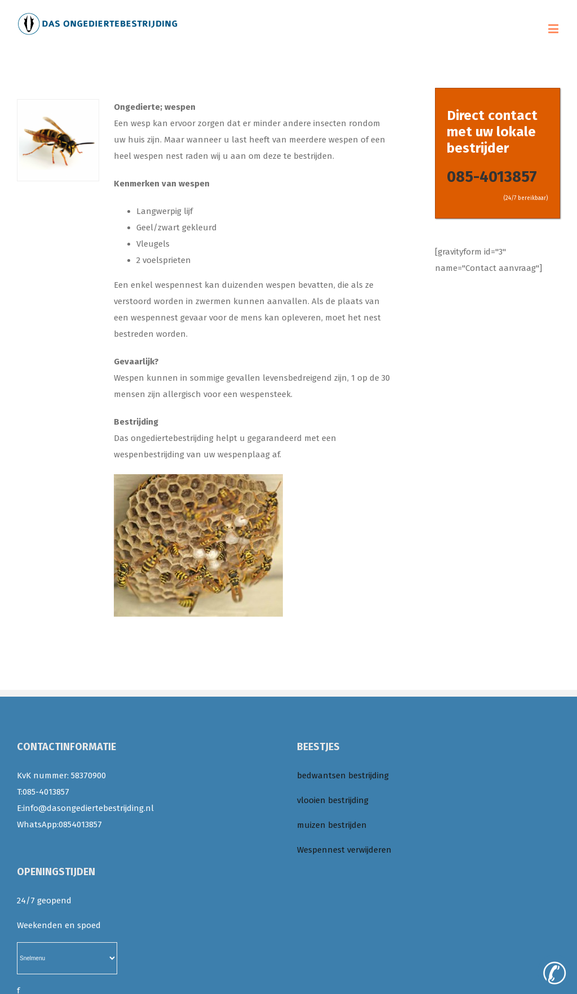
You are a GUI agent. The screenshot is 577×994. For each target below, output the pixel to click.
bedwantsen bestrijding (343, 775)
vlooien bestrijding (333, 800)
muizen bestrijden (332, 825)
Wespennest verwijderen (344, 850)
